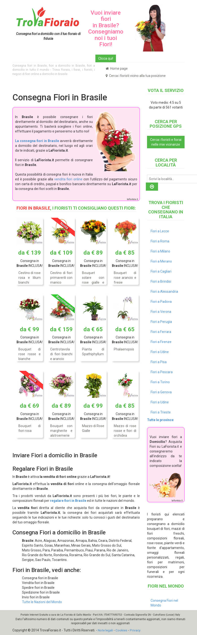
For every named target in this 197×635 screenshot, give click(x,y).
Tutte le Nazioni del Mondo (42, 602)
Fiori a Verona (161, 312)
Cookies (122, 630)
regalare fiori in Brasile (68, 501)
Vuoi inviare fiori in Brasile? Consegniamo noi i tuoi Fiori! (105, 28)
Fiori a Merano (161, 261)
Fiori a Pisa (159, 362)
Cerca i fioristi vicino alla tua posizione (136, 76)
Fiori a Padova (161, 301)
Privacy (136, 630)
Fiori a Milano (160, 251)
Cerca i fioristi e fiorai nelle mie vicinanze (165, 142)
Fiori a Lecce (160, 231)
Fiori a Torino (160, 382)
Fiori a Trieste (161, 412)
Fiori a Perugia (161, 322)
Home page (117, 68)
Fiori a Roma (160, 241)
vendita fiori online (68, 179)
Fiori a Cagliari (161, 271)
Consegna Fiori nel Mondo (164, 603)
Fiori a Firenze (161, 342)
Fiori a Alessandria (164, 291)
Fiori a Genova (161, 392)
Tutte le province (160, 420)
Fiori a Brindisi (161, 281)
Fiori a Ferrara (161, 332)
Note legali (106, 630)
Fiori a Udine (160, 352)
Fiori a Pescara (162, 372)
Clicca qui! (105, 58)
